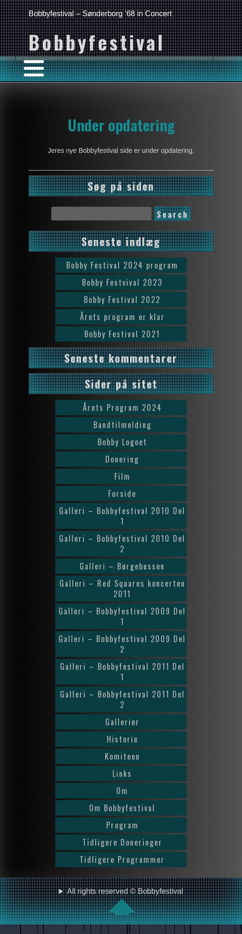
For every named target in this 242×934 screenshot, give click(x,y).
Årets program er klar (122, 316)
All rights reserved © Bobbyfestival (125, 901)
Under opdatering (121, 125)
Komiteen (122, 756)
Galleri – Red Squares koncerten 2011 (122, 589)
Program (122, 825)
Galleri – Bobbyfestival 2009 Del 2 (122, 644)
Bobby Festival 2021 (122, 334)
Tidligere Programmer (122, 859)
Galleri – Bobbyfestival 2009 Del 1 (122, 616)
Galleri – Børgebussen (122, 566)
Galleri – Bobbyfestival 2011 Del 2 (122, 699)
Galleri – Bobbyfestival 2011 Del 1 (122, 672)
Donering (122, 459)
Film (122, 476)
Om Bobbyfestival (122, 808)
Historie (122, 739)
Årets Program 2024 (122, 407)
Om (122, 790)
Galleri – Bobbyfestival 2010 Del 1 (122, 516)
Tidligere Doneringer (122, 842)
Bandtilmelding (122, 424)
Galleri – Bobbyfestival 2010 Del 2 (122, 544)
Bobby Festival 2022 (122, 299)
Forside (122, 493)
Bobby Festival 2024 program (122, 265)
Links (122, 773)
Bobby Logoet (122, 442)
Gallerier (122, 722)
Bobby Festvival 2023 (122, 282)
